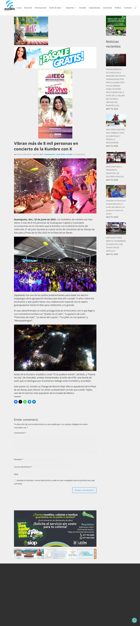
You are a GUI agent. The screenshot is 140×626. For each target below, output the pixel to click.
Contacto (128, 8)
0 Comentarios (79, 154)
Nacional (28, 8)
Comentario (20, 432)
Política (118, 8)
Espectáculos (94, 8)
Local (19, 8)
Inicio (11, 8)
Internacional (40, 8)
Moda (63, 154)
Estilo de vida (55, 8)
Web (16, 474)
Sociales (82, 8)
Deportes (70, 8)
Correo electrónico (23, 466)
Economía (107, 8)
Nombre (18, 459)
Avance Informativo (24, 154)
